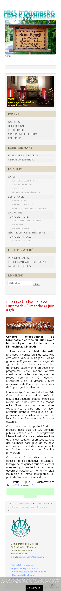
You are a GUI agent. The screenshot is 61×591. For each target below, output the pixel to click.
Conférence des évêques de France (29, 571)
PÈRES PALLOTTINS (19, 257)
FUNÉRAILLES (18, 189)
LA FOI (11, 176)
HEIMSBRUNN (16, 126)
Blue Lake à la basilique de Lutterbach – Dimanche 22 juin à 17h (30, 306)
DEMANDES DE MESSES (22, 185)
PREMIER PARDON (19, 201)
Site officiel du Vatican (22, 565)
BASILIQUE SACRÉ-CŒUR (23, 155)
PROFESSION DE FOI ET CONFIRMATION (29, 209)
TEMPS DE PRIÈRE (18, 216)
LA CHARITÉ (15, 212)
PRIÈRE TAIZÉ (17, 225)
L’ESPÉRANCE (16, 196)
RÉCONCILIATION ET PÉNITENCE (26, 193)
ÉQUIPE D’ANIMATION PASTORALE (27, 262)
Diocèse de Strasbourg (23, 575)
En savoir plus (52, 587)
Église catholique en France (25, 568)
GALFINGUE (14, 121)
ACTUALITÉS (40, 504)
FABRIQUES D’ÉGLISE (20, 266)
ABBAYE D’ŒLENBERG (21, 159)
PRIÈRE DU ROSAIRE (20, 229)
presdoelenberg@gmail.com (30, 557)
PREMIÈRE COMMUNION (22, 205)
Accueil (10, 504)
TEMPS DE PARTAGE (19, 236)
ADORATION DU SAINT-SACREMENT (27, 221)
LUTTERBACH (16, 130)
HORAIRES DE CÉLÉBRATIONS (24, 181)
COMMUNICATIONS (24, 504)
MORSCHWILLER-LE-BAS (22, 134)
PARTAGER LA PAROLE (21, 241)
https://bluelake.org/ (20, 485)
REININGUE (14, 138)
